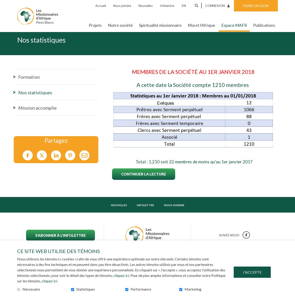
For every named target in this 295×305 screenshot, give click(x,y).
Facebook (28, 163)
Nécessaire (31, 289)
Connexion (215, 6)
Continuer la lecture (143, 181)
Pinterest (70, 163)
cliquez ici (121, 275)
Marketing (193, 289)
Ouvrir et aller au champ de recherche (196, 5)
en (184, 6)
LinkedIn (56, 163)
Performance (141, 289)
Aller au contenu (3, 3)
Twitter (42, 163)
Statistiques (85, 289)
